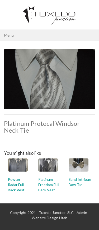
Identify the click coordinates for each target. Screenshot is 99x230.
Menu (9, 35)
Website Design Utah (49, 218)
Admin (82, 212)
